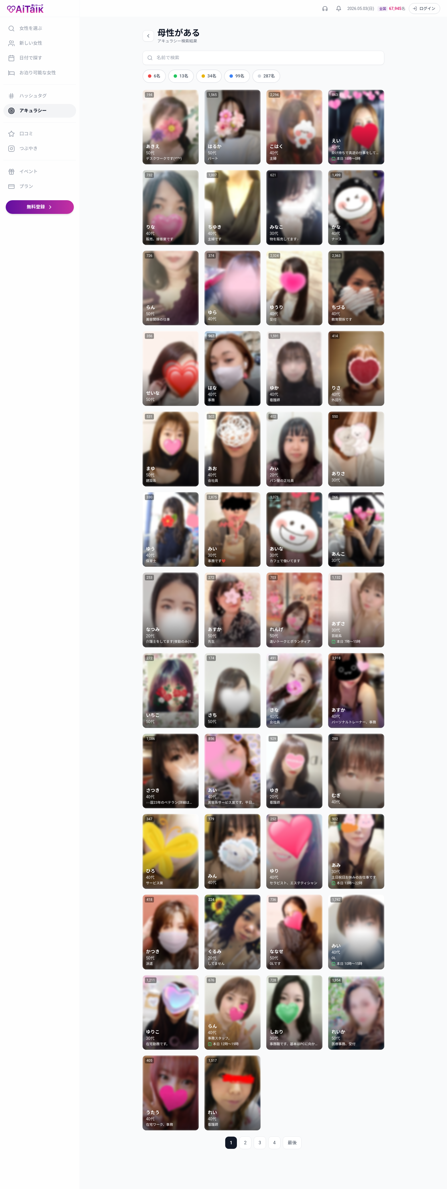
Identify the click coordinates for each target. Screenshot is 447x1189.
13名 (179, 75)
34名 (206, 75)
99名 (233, 75)
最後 (292, 1142)
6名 (154, 75)
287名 (261, 75)
